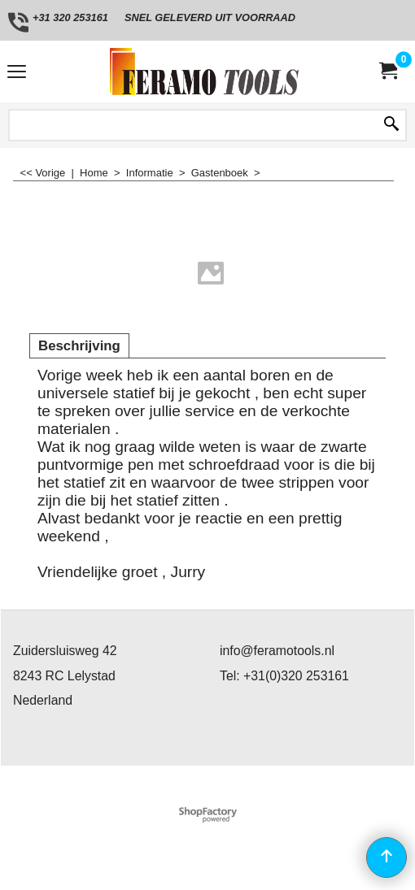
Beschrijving (79, 346)
